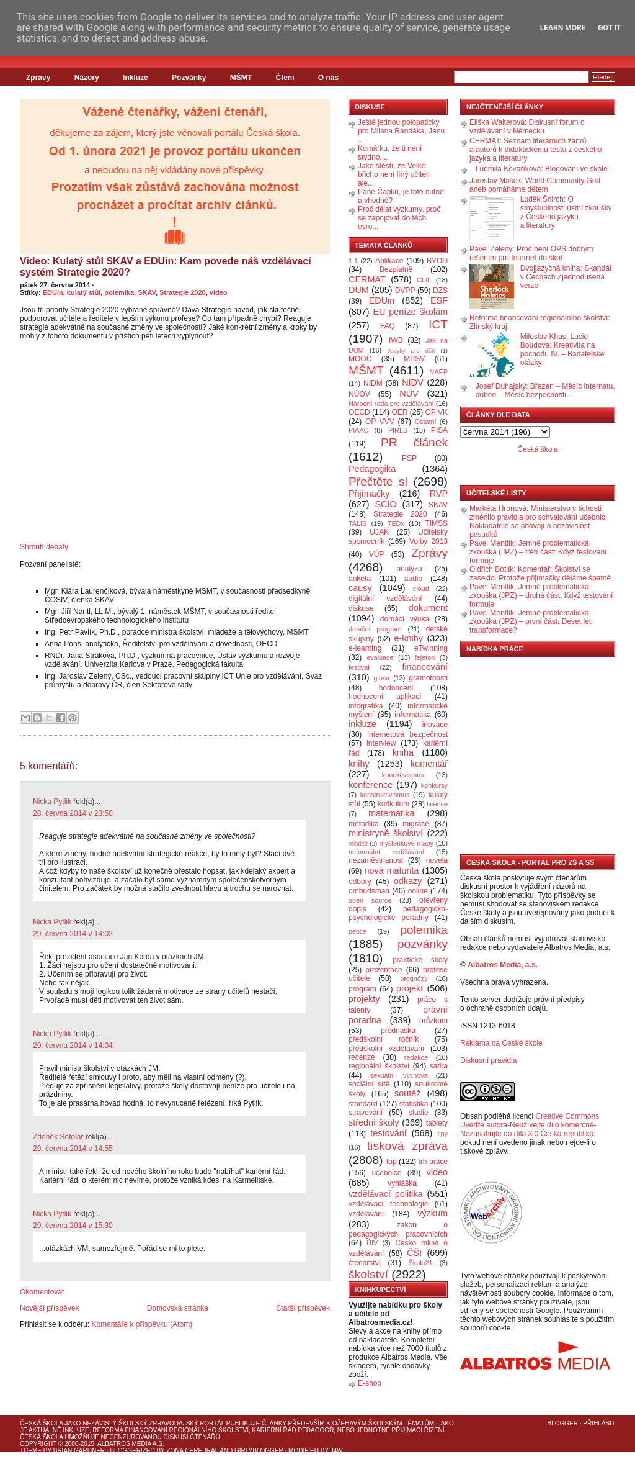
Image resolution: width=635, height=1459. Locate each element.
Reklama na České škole (501, 1043)
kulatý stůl (83, 292)
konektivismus (403, 775)
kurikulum (393, 804)
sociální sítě (369, 1084)
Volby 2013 (428, 541)
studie (419, 1112)
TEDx (396, 523)
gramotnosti (428, 678)
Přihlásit (599, 1423)
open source (370, 900)
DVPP (405, 290)
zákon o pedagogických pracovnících (398, 1230)
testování (388, 1133)
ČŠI (414, 1253)
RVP (439, 494)
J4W (337, 1450)
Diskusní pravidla (488, 1060)
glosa (382, 678)
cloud (421, 588)
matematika (391, 813)
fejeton (425, 657)
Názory (86, 77)
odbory (360, 881)
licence (437, 804)
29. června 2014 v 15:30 (73, 1225)
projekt (409, 988)
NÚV (408, 394)
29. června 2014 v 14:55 (73, 1148)
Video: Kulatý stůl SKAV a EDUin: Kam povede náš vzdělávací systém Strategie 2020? (165, 267)
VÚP (376, 554)
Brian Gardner (79, 1450)
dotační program (375, 629)
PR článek (414, 442)
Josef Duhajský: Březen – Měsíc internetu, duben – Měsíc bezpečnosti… (545, 390)
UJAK (379, 532)
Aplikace (389, 260)
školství (368, 1274)
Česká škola (537, 449)
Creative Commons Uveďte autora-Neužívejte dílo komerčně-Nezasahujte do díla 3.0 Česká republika (529, 1125)
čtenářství (365, 1262)
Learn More (563, 28)
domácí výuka (404, 619)
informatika (412, 714)
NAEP (439, 372)
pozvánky (422, 944)
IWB (396, 340)
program (362, 989)
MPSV (414, 359)
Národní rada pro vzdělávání (391, 403)
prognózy (413, 978)
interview (381, 743)
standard (363, 1104)
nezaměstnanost (376, 860)
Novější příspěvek (49, 1308)
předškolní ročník (384, 1039)
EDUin (53, 292)
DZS (440, 290)
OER (399, 412)
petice (357, 931)
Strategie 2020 (182, 292)
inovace (435, 724)
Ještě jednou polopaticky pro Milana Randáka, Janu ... (401, 131)
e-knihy (408, 638)
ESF (439, 300)
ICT (438, 324)
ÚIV (372, 1243)
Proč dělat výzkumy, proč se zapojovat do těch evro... (399, 218)
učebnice (386, 1172)
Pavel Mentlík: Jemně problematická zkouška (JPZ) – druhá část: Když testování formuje (541, 595)
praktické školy (420, 959)
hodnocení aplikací (385, 696)
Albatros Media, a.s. (503, 964)
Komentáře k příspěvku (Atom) (141, 1324)
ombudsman (369, 891)
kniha (403, 752)
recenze (362, 1057)
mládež (358, 843)
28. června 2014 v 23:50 (73, 813)
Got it (609, 28)
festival (359, 667)
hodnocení (396, 688)
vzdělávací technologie (388, 1203)
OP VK (436, 412)
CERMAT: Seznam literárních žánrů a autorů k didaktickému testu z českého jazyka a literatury (535, 150)
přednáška (398, 1030)
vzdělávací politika (386, 1194)
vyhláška (402, 1183)
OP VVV (379, 421)
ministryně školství (386, 833)
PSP (409, 458)
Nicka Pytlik (52, 801)
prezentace (383, 969)
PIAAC (358, 430)
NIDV (412, 382)
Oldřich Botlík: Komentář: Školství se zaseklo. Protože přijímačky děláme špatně (540, 573)
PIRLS (397, 430)
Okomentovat (42, 1292)
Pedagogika (372, 469)
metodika (364, 824)
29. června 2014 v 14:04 (73, 1045)
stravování (366, 1112)
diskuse (361, 608)
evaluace (379, 657)
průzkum (433, 1020)
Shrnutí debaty (44, 547)
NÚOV (359, 394)
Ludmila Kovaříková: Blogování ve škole (542, 169)
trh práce (433, 1161)
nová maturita (392, 870)
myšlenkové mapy (406, 843)
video (219, 292)
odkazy (408, 881)
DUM (359, 290)
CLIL (424, 280)
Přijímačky (369, 494)
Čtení (284, 77)
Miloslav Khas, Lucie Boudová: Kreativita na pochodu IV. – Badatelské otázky (562, 349)
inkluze (362, 724)
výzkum (432, 1213)
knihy (359, 764)
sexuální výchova (399, 1075)
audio (413, 578)
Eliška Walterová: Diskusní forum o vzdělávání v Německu (527, 126)
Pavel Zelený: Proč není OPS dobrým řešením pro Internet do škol (531, 253)
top (391, 1161)
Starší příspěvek (303, 1308)
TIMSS (436, 523)
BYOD (437, 260)
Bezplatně (396, 269)
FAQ (387, 326)
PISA (439, 430)
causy (360, 588)
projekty (364, 999)
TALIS (357, 523)
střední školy (374, 1122)
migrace (415, 824)
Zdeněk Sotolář (58, 1136)
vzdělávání (366, 1213)
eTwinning (431, 648)
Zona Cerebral (192, 1450)
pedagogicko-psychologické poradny (398, 913)
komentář (429, 764)
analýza (409, 568)
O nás (328, 77)
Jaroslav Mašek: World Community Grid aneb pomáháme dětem (534, 185)
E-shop (369, 1383)
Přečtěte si (378, 481)
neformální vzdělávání (386, 852)
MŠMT (241, 77)
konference (371, 785)
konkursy (434, 785)
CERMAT (367, 279)
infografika (366, 706)
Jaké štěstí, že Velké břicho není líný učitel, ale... (394, 174)
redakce (416, 1057)
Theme (31, 1450)
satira (439, 1066)
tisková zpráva (407, 1145)
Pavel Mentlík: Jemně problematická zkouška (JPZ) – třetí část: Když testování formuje (537, 552)
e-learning (365, 648)
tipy (442, 1133)
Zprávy (38, 77)
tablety (437, 1123)
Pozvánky (189, 77)
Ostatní (426, 421)
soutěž (407, 1093)
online (418, 891)
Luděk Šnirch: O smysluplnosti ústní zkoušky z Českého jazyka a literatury (566, 212)
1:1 (353, 260)
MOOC (360, 359)
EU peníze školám (410, 312)
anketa (360, 578)
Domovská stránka (177, 1308)
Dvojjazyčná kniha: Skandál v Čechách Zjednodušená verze (565, 277)
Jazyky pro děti (411, 350)
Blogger (563, 1423)
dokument (428, 608)
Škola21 (421, 1263)
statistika (414, 1104)
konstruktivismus (385, 794)
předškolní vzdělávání (386, 1048)
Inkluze (135, 77)
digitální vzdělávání (385, 598)
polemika (119, 292)
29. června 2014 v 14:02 (73, 933)
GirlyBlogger (258, 1450)
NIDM (373, 383)
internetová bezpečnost (407, 734)
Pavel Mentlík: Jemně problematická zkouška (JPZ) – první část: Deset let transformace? (530, 621)
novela (437, 860)
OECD (359, 412)
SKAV (147, 292)
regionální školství (379, 1066)
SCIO (385, 504)
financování (425, 667)
